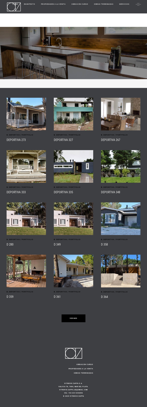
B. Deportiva (13, 135)
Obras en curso (84, 364)
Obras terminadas (83, 373)
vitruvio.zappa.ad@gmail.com (73, 390)
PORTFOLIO (27, 135)
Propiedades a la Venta (81, 369)
